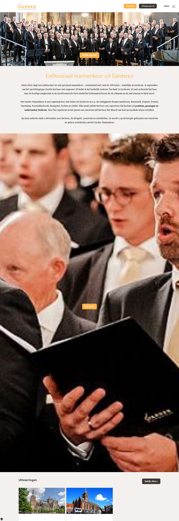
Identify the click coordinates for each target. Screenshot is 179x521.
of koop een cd (146, 6)
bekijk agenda (89, 55)
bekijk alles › (151, 481)
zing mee (126, 6)
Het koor (89, 306)
